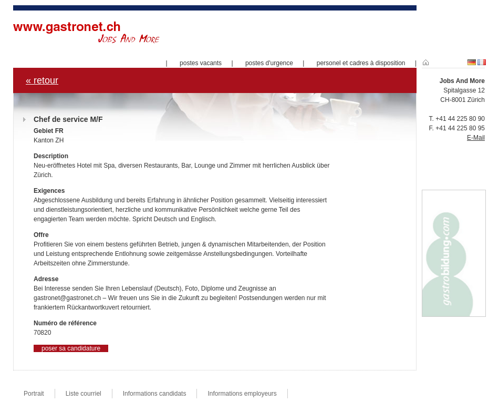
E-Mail (476, 137)
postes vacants (201, 63)
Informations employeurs (241, 393)
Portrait (34, 393)
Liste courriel (83, 393)
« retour (42, 80)
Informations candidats (154, 393)
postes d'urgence (269, 63)
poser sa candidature (70, 348)
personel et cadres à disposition (361, 63)
